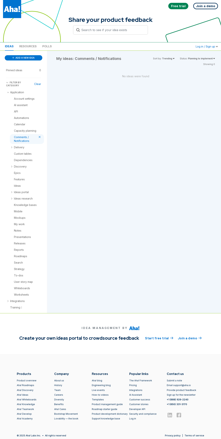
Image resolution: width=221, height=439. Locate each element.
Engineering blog (101, 385)
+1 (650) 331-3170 (177, 404)
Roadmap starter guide (104, 409)
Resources (28, 46)
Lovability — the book (66, 418)
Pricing (133, 385)
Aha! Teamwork (25, 409)
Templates (98, 399)
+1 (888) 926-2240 (177, 399)
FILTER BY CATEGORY (13, 84)
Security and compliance (143, 413)
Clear (37, 84)
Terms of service (194, 435)
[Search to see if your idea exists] (112, 30)
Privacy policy (173, 435)
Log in (132, 418)
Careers (58, 394)
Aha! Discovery (25, 390)
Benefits (59, 404)
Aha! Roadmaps (25, 385)
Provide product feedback (181, 390)
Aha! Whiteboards (26, 399)
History (58, 385)
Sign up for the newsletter (181, 394)
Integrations (135, 390)
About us (59, 380)
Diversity (59, 399)
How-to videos (100, 394)
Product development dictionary (110, 413)
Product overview (26, 380)
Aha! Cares (60, 409)
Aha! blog (97, 380)
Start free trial (159, 338)
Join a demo (190, 338)
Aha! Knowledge (26, 404)
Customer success (139, 399)
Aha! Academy (25, 418)
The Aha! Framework (140, 380)
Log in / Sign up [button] (207, 46)
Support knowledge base (106, 418)
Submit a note (174, 380)
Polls (47, 46)
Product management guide (107, 404)
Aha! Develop (24, 413)
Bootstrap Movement (66, 413)
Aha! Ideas (22, 394)
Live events (98, 390)
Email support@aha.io (179, 385)
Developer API (137, 409)
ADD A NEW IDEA (23, 57)
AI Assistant (135, 394)
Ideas (9, 46)
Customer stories (138, 404)
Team (57, 390)
